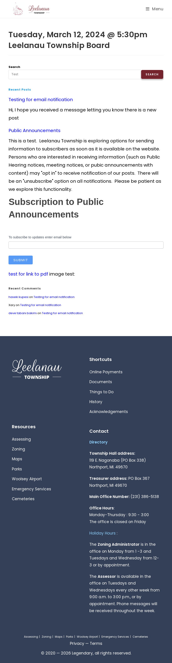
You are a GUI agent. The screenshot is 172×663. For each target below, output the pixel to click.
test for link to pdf (28, 274)
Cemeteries (23, 499)
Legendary (82, 653)
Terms (96, 643)
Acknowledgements (108, 411)
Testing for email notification (41, 99)
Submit (20, 260)
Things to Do (101, 392)
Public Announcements (34, 130)
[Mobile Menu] (154, 9)
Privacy (77, 643)
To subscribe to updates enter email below (40, 237)
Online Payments (106, 372)
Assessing (21, 439)
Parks (17, 469)
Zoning (18, 449)
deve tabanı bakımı (23, 313)
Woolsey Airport (27, 479)
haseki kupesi (18, 297)
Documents (100, 382)
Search (14, 67)
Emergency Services (31, 489)
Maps (17, 459)
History (95, 401)
